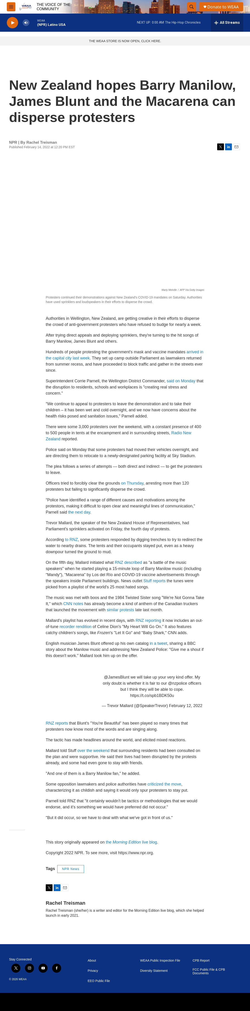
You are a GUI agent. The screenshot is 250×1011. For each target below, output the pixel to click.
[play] (12, 22)
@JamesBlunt (116, 677)
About (92, 960)
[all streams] (227, 23)
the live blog (131, 842)
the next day (79, 512)
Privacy (93, 970)
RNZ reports (57, 723)
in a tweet (158, 643)
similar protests (120, 610)
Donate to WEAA (223, 7)
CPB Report (200, 960)
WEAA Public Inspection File (160, 960)
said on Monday (181, 381)
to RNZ (71, 539)
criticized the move (164, 784)
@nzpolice (177, 683)
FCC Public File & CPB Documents (208, 971)
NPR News (70, 869)
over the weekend (94, 750)
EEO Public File (99, 981)
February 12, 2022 (185, 705)
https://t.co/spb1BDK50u (152, 695)
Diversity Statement (154, 970)
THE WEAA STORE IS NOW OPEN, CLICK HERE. (125, 41)
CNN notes (73, 603)
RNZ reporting (148, 620)
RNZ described (128, 562)
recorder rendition (75, 626)
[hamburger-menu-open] (11, 6)
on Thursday (132, 483)
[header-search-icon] (191, 6)
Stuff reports (154, 581)
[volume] (26, 23)
